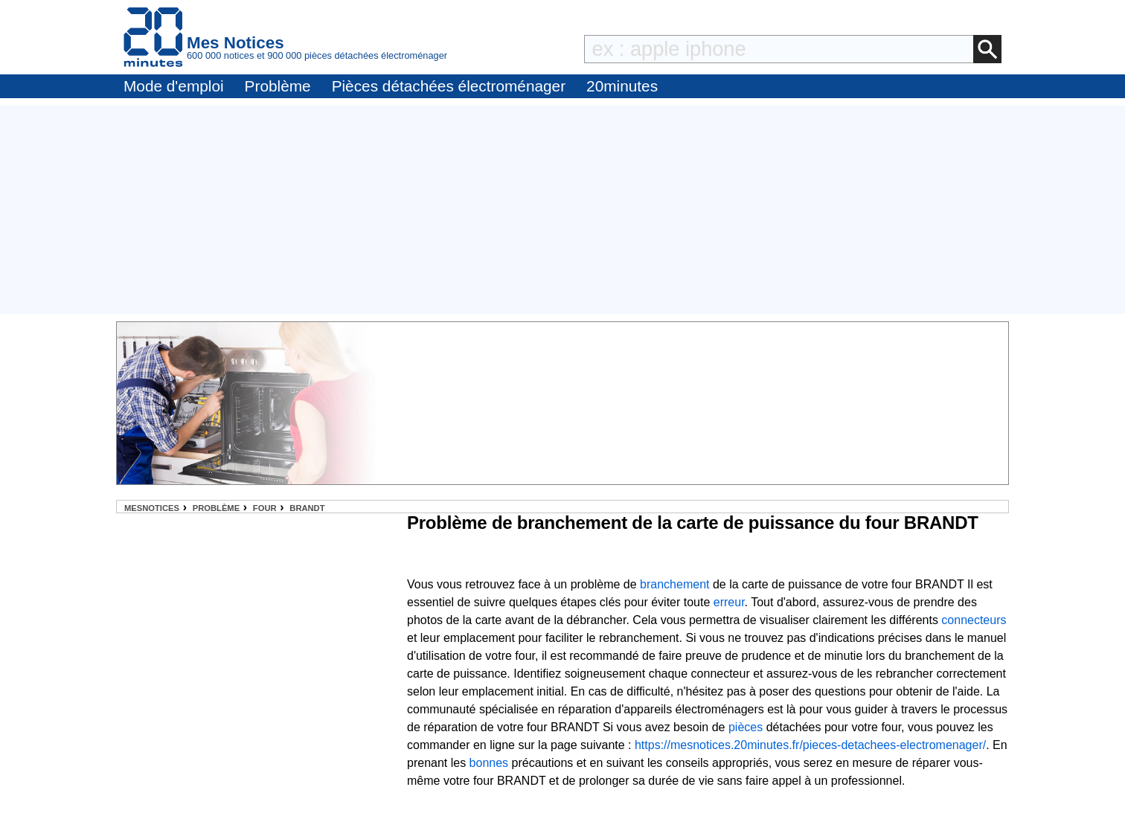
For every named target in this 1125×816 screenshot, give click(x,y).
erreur (729, 602)
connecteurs (973, 620)
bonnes (489, 762)
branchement (674, 584)
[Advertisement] (562, 210)
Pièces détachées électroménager (448, 85)
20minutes (622, 85)
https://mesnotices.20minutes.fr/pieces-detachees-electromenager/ (810, 745)
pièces (745, 727)
